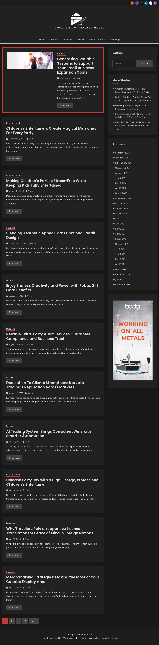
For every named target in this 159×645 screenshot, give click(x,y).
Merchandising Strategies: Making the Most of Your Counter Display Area (52, 579)
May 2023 (120, 259)
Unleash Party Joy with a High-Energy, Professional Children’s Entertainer (53, 482)
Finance (9, 377)
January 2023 (122, 279)
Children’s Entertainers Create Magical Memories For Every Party (51, 130)
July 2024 (120, 218)
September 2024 (123, 208)
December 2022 (123, 284)
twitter (141, 3)
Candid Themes (109, 637)
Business (80, 39)
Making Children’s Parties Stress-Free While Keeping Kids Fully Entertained (46, 183)
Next (33, 621)
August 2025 (121, 173)
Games (91, 39)
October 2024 (122, 203)
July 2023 (120, 249)
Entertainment (13, 123)
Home (42, 39)
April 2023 (120, 264)
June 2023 (120, 254)
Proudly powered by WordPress (58, 637)
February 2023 (122, 274)
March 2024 (121, 238)
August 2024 (121, 213)
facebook (137, 3)
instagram (155, 3)
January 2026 (122, 157)
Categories (53, 39)
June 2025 (120, 178)
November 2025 (123, 162)
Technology (114, 39)
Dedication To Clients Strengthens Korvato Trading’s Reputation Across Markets (45, 385)
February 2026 (122, 152)
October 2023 (122, 244)
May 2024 (120, 228)
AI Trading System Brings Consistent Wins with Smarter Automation (48, 433)
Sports (101, 39)
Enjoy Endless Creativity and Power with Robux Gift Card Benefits (52, 288)
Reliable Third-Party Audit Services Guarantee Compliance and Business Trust (48, 336)
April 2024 (120, 233)
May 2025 (120, 183)
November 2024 (123, 198)
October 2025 (122, 167)
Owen (78, 78)
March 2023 (121, 269)
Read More (65, 105)
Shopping (67, 39)
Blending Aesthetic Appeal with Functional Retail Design (50, 235)
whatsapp (150, 3)
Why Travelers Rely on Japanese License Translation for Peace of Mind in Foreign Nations (49, 531)
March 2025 (121, 193)
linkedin (146, 3)
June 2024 (120, 223)
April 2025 (120, 188)
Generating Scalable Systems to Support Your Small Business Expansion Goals (76, 65)
